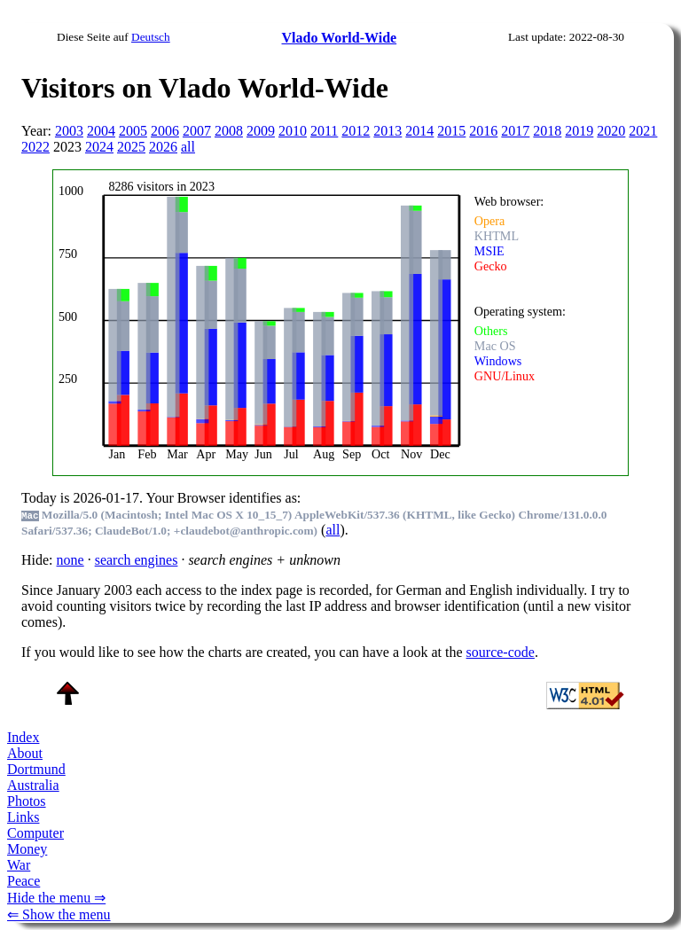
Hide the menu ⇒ (56, 897)
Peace (23, 880)
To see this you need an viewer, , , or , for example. (329, 320)
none (70, 559)
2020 (611, 130)
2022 (35, 146)
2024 (99, 146)
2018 (547, 130)
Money (27, 848)
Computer (35, 832)
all (188, 146)
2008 (229, 130)
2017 (515, 130)
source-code (500, 652)
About (25, 753)
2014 (419, 130)
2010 (292, 130)
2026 (163, 146)
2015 (451, 130)
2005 (133, 130)
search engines (136, 559)
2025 (131, 146)
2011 (324, 130)
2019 (579, 130)
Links (23, 816)
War (18, 864)
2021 (643, 130)
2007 (197, 130)
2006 (165, 130)
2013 (387, 130)
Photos (26, 801)
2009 (261, 130)
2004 (101, 130)
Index (23, 737)
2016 (483, 130)
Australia (33, 785)
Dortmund (36, 769)
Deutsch (150, 36)
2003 (69, 130)
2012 (355, 130)
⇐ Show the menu (59, 914)
